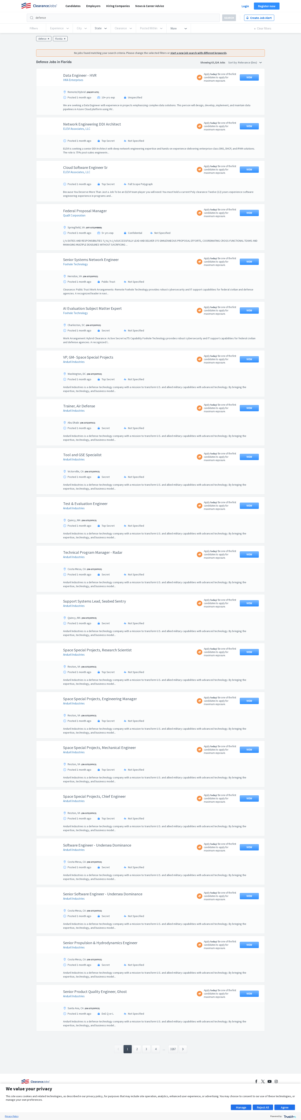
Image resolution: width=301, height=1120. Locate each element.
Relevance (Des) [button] (250, 62)
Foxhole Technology (75, 264)
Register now (266, 6)
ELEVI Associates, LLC (76, 129)
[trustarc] (289, 1116)
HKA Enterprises (73, 80)
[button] (101, 28)
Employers (93, 6)
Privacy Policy (12, 1116)
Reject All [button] (263, 1107)
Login (245, 6)
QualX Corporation (74, 215)
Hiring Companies (118, 6)
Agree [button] (284, 1107)
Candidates (73, 6)
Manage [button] (241, 1107)
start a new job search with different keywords (198, 53)
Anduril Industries (74, 362)
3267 (173, 1049)
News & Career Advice (149, 6)
